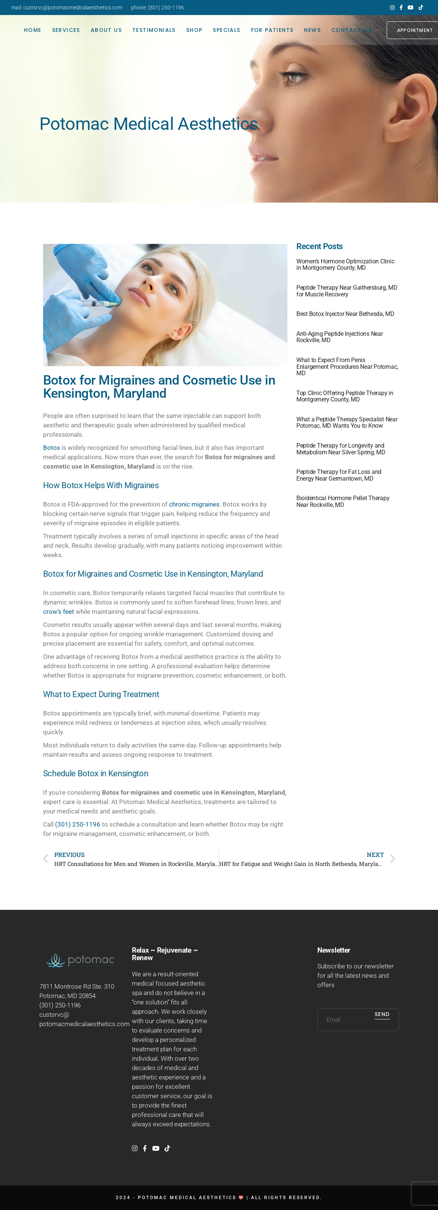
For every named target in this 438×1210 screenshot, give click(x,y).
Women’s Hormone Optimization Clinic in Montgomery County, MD (345, 265)
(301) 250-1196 (166, 8)
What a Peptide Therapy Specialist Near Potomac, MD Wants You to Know (347, 423)
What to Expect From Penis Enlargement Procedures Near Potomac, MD (347, 366)
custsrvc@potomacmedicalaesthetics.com (72, 8)
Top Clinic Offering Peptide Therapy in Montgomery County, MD (344, 396)
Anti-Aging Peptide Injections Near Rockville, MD (339, 337)
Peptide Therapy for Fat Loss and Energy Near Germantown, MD (338, 475)
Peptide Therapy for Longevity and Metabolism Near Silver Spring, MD (341, 449)
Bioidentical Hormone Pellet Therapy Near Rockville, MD (343, 501)
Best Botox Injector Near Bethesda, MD (345, 313)
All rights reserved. (286, 1197)
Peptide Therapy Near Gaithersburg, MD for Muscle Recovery (347, 291)
